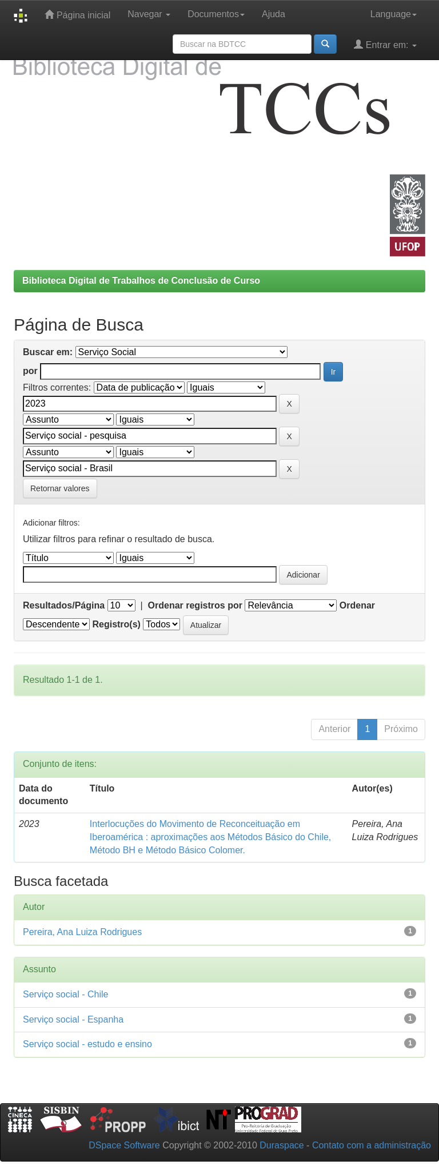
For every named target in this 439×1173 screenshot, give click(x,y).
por (30, 371)
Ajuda (273, 14)
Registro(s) (116, 624)
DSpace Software (124, 1145)
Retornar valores (60, 488)
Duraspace (282, 1145)
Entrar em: (385, 44)
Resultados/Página (64, 605)
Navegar (148, 14)
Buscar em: (48, 352)
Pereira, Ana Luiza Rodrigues (82, 932)
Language (393, 14)
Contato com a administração (371, 1145)
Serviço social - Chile (65, 994)
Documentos (216, 14)
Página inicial (77, 14)
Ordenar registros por (195, 605)
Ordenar (357, 605)
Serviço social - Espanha (73, 1019)
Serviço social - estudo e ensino (87, 1044)
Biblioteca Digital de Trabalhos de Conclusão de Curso (141, 280)
